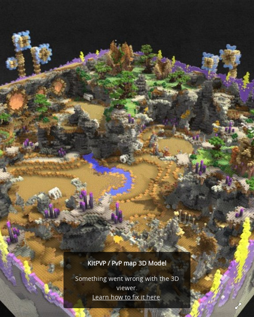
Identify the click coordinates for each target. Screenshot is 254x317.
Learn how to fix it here (126, 297)
